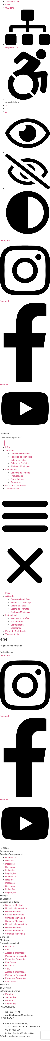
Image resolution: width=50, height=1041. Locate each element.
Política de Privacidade (16, 956)
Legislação (10, 873)
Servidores (10, 867)
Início (8, 447)
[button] (25, 540)
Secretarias (16, 482)
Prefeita (9, 994)
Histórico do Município (21, 457)
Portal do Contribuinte (15, 485)
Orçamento (10, 857)
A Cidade (9, 450)
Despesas (10, 864)
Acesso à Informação (15, 953)
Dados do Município (20, 453)
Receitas (9, 860)
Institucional (11, 469)
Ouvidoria (9, 946)
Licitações (10, 870)
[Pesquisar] (2, 443)
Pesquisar (4, 433)
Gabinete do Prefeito (20, 472)
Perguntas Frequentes (15, 959)
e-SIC (7, 949)
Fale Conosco (11, 962)
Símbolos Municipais (20, 466)
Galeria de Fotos (18, 460)
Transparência (12, 488)
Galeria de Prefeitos (20, 463)
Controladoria (17, 479)
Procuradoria (17, 476)
